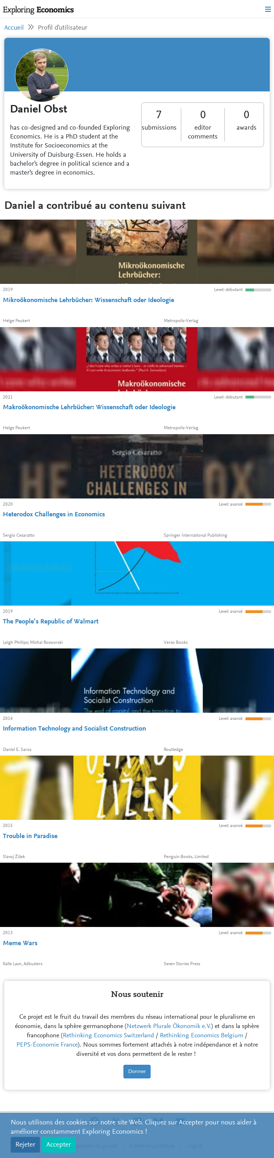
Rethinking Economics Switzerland (108, 1036)
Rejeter (25, 1144)
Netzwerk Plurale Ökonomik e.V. (169, 1026)
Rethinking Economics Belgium (201, 1036)
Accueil (14, 28)
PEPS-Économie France (47, 1045)
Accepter (58, 1144)
